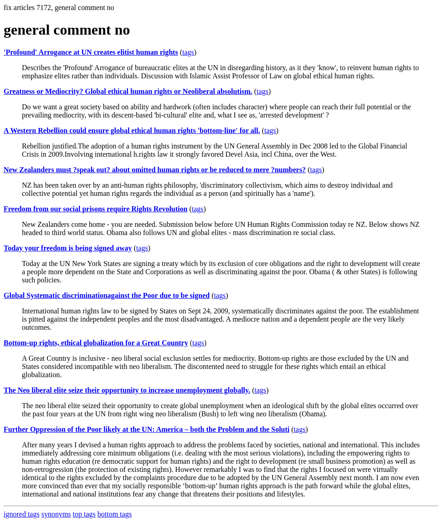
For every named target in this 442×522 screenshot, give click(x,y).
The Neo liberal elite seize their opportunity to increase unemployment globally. (127, 390)
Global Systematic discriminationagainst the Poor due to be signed (107, 295)
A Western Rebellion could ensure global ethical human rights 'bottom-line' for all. (132, 130)
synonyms (56, 514)
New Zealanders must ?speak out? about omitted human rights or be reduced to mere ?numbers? (155, 170)
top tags (84, 514)
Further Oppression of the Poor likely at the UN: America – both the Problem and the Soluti (146, 429)
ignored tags (22, 514)
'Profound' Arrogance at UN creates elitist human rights (91, 52)
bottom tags (115, 514)
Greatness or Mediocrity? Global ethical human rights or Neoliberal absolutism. (128, 91)
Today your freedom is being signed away (68, 248)
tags (188, 52)
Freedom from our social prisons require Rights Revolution (95, 209)
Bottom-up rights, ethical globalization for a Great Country (96, 343)
